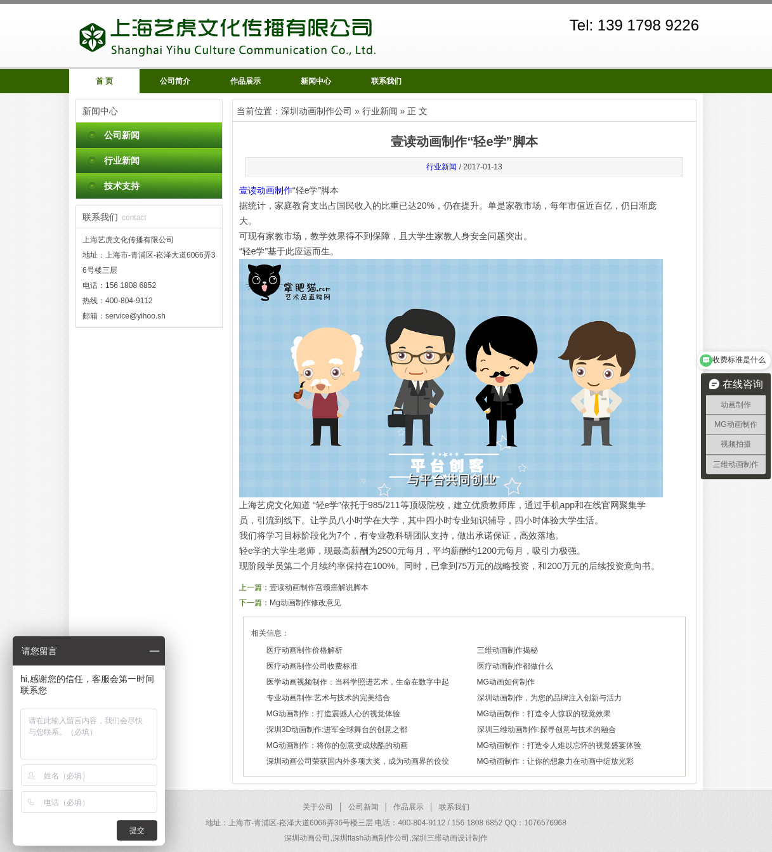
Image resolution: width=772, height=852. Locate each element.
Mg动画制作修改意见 (305, 602)
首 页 (104, 81)
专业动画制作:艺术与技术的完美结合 (328, 697)
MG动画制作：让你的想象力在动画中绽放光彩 (555, 761)
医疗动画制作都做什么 (515, 666)
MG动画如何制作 (506, 682)
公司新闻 (122, 135)
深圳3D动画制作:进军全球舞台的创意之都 (337, 729)
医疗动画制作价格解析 (304, 650)
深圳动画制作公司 (316, 111)
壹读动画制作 (265, 190)
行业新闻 (122, 160)
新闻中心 (316, 81)
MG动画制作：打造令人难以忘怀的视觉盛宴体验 (559, 745)
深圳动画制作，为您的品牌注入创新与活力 (549, 697)
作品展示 (245, 81)
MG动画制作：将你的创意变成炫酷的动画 (337, 745)
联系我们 (386, 81)
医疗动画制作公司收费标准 (312, 666)
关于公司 (318, 807)
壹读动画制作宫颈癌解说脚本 (319, 587)
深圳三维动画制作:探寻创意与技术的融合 (546, 729)
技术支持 (122, 186)
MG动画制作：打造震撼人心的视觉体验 (333, 713)
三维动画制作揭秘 (507, 650)
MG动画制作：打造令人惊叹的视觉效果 (544, 713)
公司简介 (175, 81)
